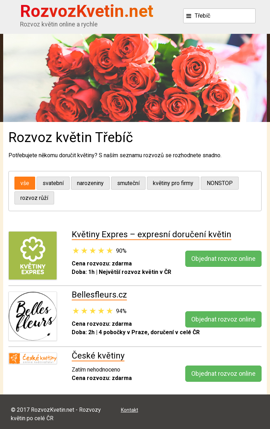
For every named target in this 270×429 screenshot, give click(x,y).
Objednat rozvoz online (223, 258)
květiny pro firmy (173, 183)
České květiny (98, 356)
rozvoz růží (34, 198)
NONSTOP (220, 183)
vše (24, 183)
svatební (53, 183)
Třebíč (202, 15)
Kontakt (129, 410)
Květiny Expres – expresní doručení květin (151, 234)
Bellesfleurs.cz (99, 295)
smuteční (128, 183)
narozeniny (90, 183)
